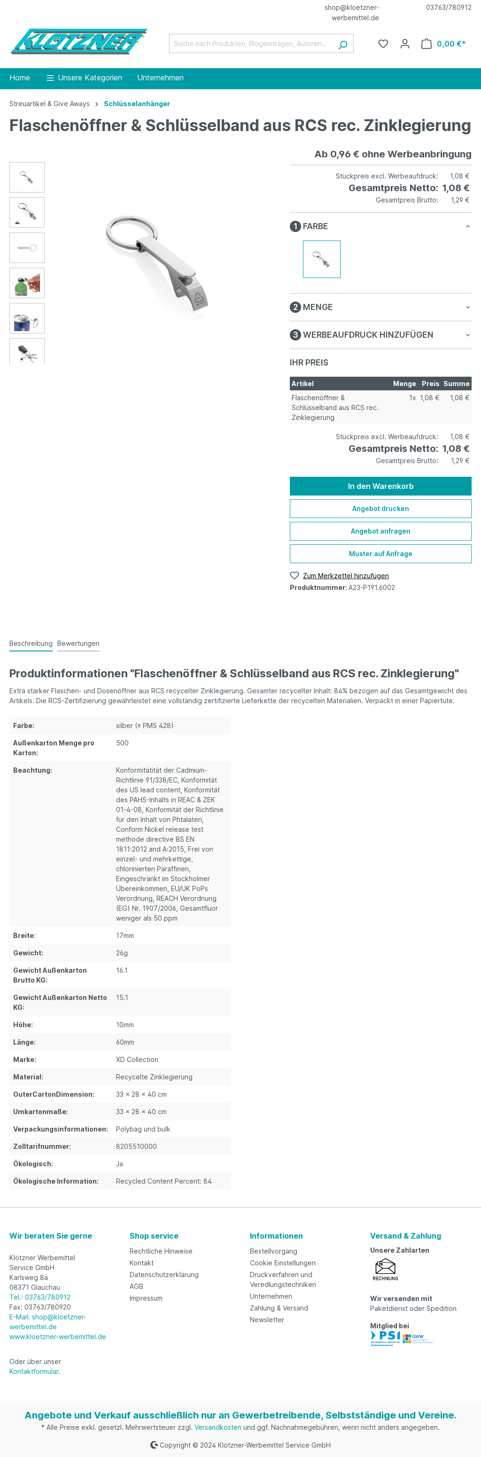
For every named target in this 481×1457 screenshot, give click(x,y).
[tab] (31, 643)
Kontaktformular (33, 1371)
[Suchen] (343, 43)
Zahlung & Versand (279, 1308)
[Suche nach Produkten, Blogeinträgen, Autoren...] (250, 43)
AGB (136, 1286)
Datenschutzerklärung (164, 1275)
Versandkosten (217, 1427)
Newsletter (267, 1320)
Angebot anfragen (381, 531)
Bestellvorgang (273, 1251)
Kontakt (142, 1263)
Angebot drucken (380, 508)
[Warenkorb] (444, 44)
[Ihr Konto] (405, 44)
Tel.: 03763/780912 (39, 1297)
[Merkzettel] (383, 44)
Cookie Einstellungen (283, 1263)
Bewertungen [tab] (78, 643)
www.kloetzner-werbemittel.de (57, 1337)
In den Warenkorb (381, 486)
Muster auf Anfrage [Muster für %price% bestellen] (380, 554)
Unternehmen (271, 1296)
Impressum (146, 1298)
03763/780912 (449, 7)
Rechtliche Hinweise (161, 1251)
